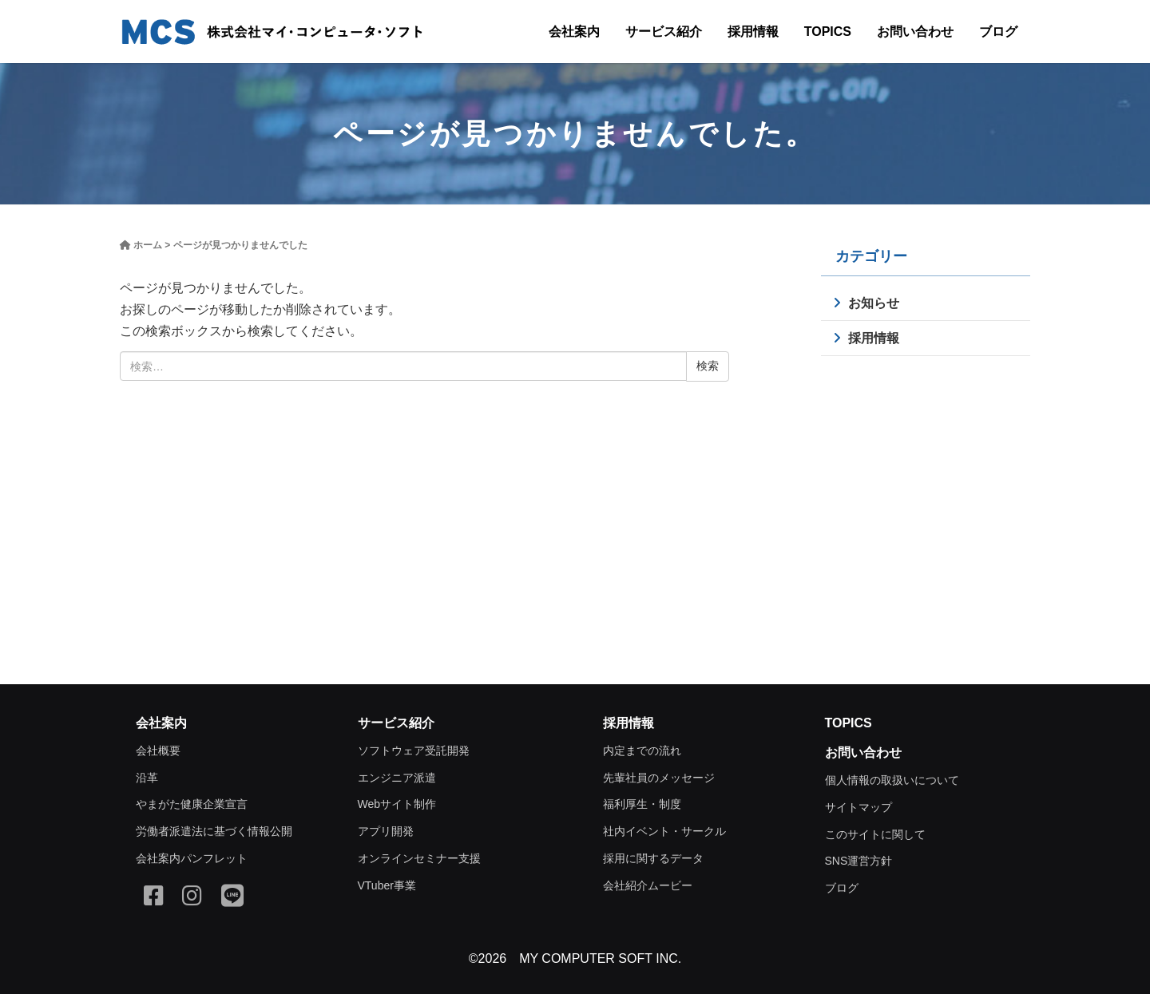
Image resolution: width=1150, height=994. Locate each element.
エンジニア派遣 (397, 777)
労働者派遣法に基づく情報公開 (214, 831)
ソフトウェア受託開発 (414, 750)
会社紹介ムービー (647, 885)
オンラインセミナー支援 (419, 858)
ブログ (998, 31)
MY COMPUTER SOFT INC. (600, 958)
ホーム (147, 245)
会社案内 (574, 31)
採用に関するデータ (653, 858)
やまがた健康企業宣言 (192, 804)
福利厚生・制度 (642, 804)
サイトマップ (858, 807)
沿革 (147, 777)
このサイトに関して (875, 834)
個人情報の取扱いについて (892, 780)
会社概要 (158, 750)
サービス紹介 (663, 31)
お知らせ (873, 303)
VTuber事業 (387, 885)
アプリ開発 (386, 831)
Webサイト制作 (397, 804)
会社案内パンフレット (192, 858)
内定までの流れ (642, 750)
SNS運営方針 (859, 860)
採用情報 (753, 31)
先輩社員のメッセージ (659, 777)
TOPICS (827, 31)
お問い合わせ (915, 31)
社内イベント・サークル (664, 831)
